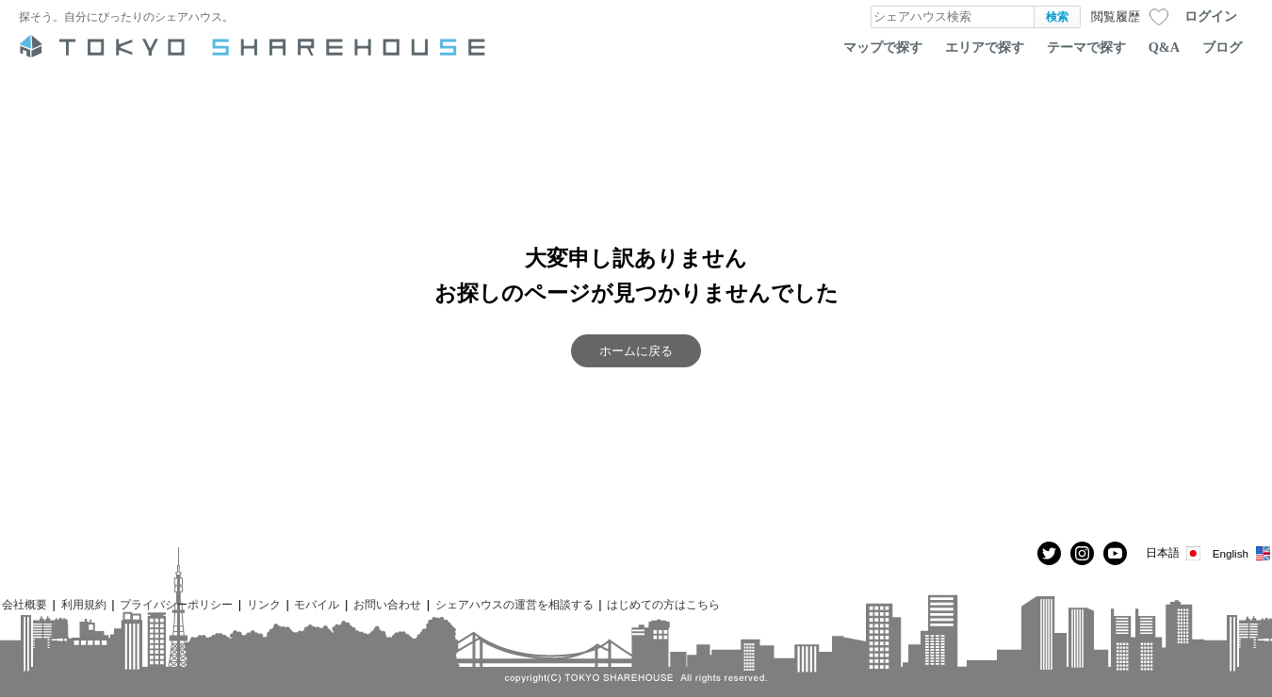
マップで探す (882, 47)
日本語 (1174, 553)
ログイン (1210, 16)
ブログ (1222, 47)
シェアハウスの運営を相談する (514, 604)
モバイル (316, 604)
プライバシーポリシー (176, 604)
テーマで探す (1086, 47)
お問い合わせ (387, 604)
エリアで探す (984, 47)
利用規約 (83, 604)
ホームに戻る (636, 351)
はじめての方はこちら (663, 604)
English (1242, 553)
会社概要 (24, 604)
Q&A (1164, 47)
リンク (264, 604)
